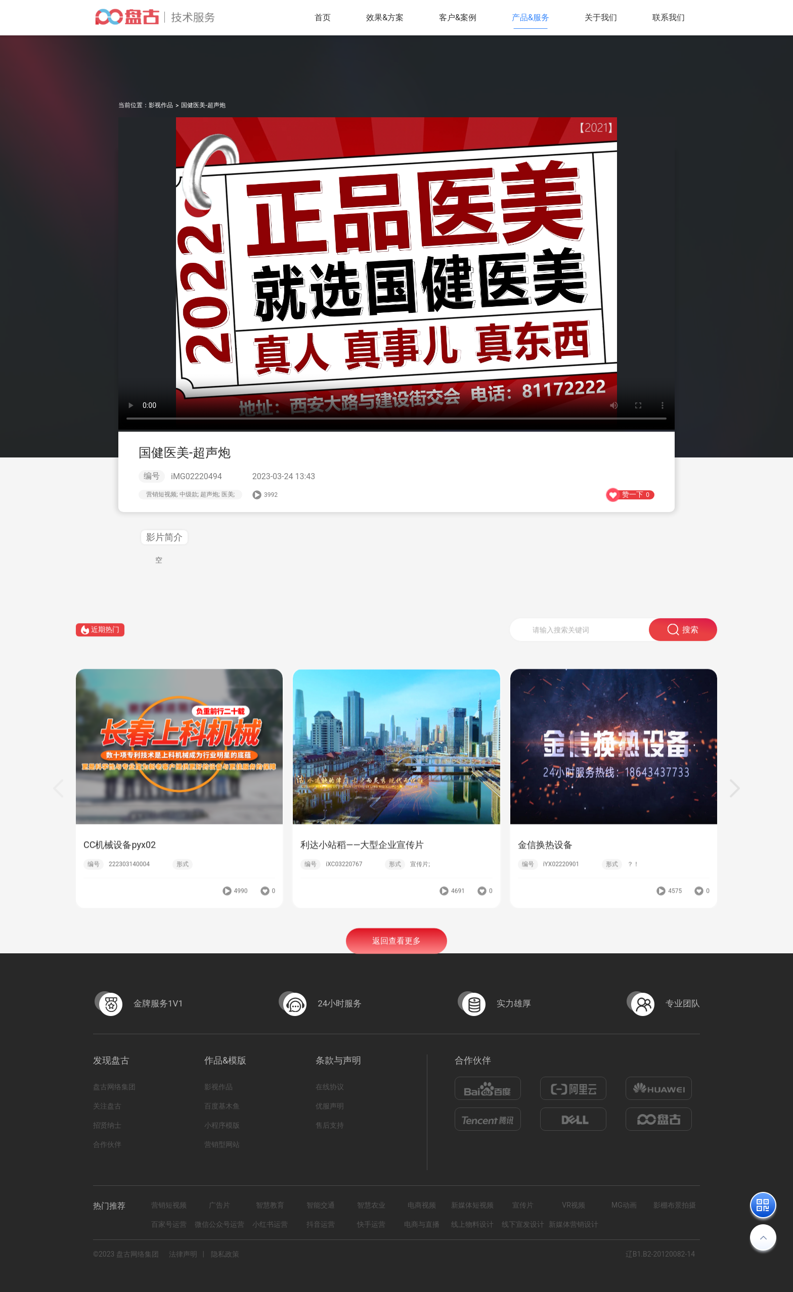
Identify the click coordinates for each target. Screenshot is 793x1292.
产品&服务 (530, 17)
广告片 (219, 1205)
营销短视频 (169, 1205)
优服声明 (330, 1106)
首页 (323, 17)
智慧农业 (371, 1205)
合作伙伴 (107, 1144)
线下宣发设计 (523, 1224)
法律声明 (183, 1254)
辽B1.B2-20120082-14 (660, 1254)
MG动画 (624, 1205)
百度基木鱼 (222, 1106)
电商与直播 (421, 1224)
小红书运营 (270, 1224)
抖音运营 (320, 1224)
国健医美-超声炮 (203, 105)
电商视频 (422, 1205)
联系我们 (668, 17)
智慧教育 (270, 1205)
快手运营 (371, 1224)
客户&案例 (457, 17)
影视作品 (161, 105)
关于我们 (601, 17)
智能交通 (320, 1205)
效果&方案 (385, 17)
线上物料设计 (472, 1224)
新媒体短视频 (472, 1205)
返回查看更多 (396, 945)
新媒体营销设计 (573, 1224)
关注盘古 (107, 1106)
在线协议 (330, 1087)
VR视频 (573, 1205)
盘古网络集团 (114, 1087)
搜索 (683, 634)
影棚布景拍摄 (674, 1205)
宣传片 (523, 1205)
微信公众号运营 (219, 1224)
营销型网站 (222, 1144)
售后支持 (330, 1125)
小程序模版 (222, 1125)
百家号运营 (169, 1224)
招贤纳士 (107, 1125)
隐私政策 (225, 1254)
